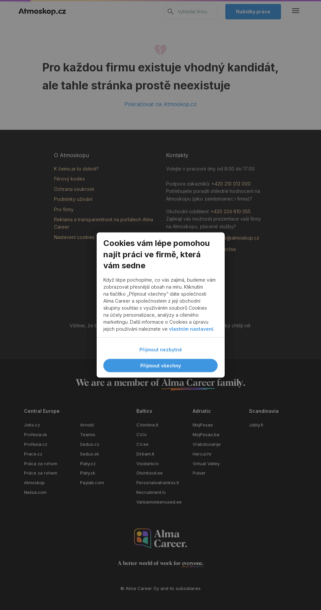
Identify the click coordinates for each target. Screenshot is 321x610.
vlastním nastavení (191, 329)
